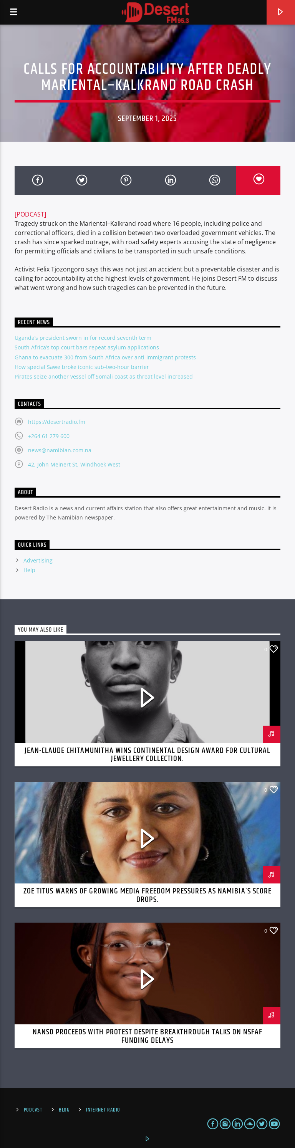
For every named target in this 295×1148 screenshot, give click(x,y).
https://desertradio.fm (56, 421)
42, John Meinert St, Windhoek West (74, 464)
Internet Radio (103, 1110)
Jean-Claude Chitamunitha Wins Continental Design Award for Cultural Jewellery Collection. (148, 754)
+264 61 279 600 (49, 436)
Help (29, 570)
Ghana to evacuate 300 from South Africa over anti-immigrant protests (105, 357)
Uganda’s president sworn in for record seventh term (83, 337)
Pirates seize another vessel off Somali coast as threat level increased (104, 376)
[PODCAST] (30, 214)
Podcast (33, 1110)
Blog (64, 1110)
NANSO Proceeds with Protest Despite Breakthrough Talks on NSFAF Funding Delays (148, 1036)
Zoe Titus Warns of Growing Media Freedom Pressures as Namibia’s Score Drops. (147, 895)
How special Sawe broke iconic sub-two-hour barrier (82, 367)
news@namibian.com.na (59, 450)
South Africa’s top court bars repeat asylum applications (87, 347)
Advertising (38, 560)
